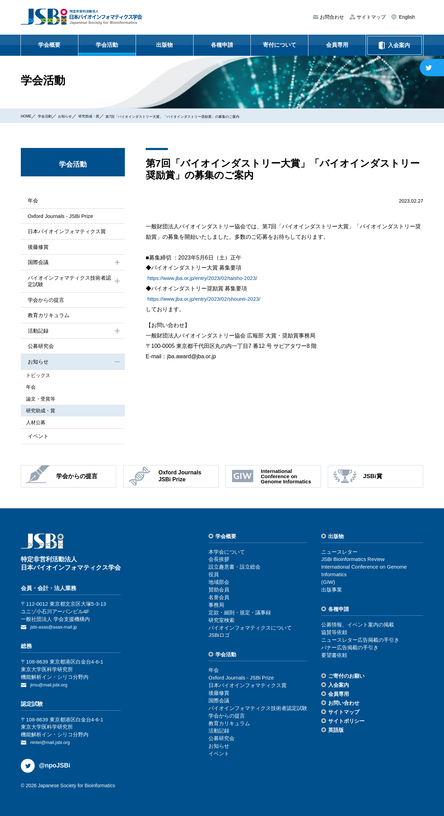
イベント (37, 438)
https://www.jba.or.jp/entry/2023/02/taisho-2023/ (205, 278)
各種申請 (222, 45)
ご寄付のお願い (346, 678)
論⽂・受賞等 (45, 402)
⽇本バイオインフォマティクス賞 (67, 232)
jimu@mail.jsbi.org (51, 686)
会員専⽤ (338, 696)
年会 (31, 200)
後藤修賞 (37, 248)
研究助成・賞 (107, 116)
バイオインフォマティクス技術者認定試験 (73, 283)
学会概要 (49, 45)
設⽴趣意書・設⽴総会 (234, 569)
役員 (213, 577)
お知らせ (77, 116)
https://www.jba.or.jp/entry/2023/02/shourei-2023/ (207, 299)
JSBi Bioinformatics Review (353, 561)
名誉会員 (218, 599)
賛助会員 (218, 592)
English (406, 17)
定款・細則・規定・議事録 (239, 614)
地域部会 (218, 584)
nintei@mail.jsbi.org (53, 743)
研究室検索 (221, 622)
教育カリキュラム (48, 319)
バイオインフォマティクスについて (250, 630)
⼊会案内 (338, 687)
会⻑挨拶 (218, 561)
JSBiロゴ (219, 637)
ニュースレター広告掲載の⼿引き (360, 642)
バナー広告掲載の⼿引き (349, 649)
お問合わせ (331, 17)
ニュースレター (339, 554)
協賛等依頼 (334, 634)
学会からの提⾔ (45, 303)
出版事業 (331, 592)
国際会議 (73, 264)
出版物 (164, 45)
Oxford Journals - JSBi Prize (60, 216)
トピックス (43, 380)
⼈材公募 (41, 424)
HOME (28, 116)
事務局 (216, 607)
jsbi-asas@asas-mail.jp (57, 629)
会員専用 (337, 45)
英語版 (336, 732)
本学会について (226, 554)
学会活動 (107, 45)
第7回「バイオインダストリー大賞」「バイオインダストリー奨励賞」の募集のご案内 (222, 116)
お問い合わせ (343, 705)
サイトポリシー (346, 723)
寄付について (279, 45)
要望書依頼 (334, 657)
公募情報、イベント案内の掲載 (357, 627)
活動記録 (73, 335)
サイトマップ (370, 17)
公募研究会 (39, 350)
